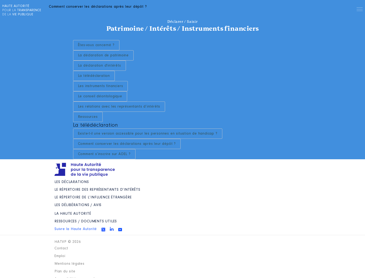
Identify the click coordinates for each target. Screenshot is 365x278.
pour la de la (21, 10)
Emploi (59, 256)
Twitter (103, 229)
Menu (360, 10)
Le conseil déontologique (100, 96)
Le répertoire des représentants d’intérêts (97, 190)
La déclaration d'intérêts (99, 66)
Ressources (88, 117)
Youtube (120, 229)
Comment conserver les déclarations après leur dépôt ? (127, 144)
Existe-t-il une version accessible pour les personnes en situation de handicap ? (147, 134)
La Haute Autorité (72, 214)
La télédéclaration (94, 76)
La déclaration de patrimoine (103, 55)
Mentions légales (69, 264)
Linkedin (112, 229)
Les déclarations (71, 182)
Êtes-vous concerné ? (96, 45)
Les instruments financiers (100, 86)
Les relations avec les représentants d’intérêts (119, 106)
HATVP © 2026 (67, 242)
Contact (61, 248)
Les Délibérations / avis (77, 205)
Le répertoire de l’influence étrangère (93, 197)
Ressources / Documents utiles (85, 221)
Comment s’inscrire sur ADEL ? (104, 154)
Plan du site (64, 271)
